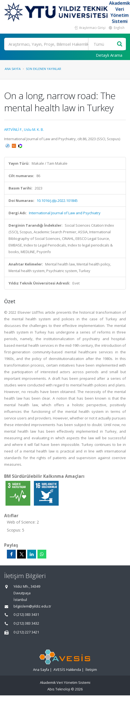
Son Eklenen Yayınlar (43, 69)
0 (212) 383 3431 (26, 614)
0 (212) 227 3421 (26, 632)
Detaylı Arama (109, 55)
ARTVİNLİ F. (13, 129)
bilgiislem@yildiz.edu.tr (32, 606)
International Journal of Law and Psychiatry (65, 212)
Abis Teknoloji (58, 689)
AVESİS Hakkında (67, 669)
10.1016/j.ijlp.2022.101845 (57, 200)
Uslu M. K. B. (34, 129)
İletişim (91, 669)
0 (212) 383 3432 (26, 623)
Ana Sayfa (13, 69)
